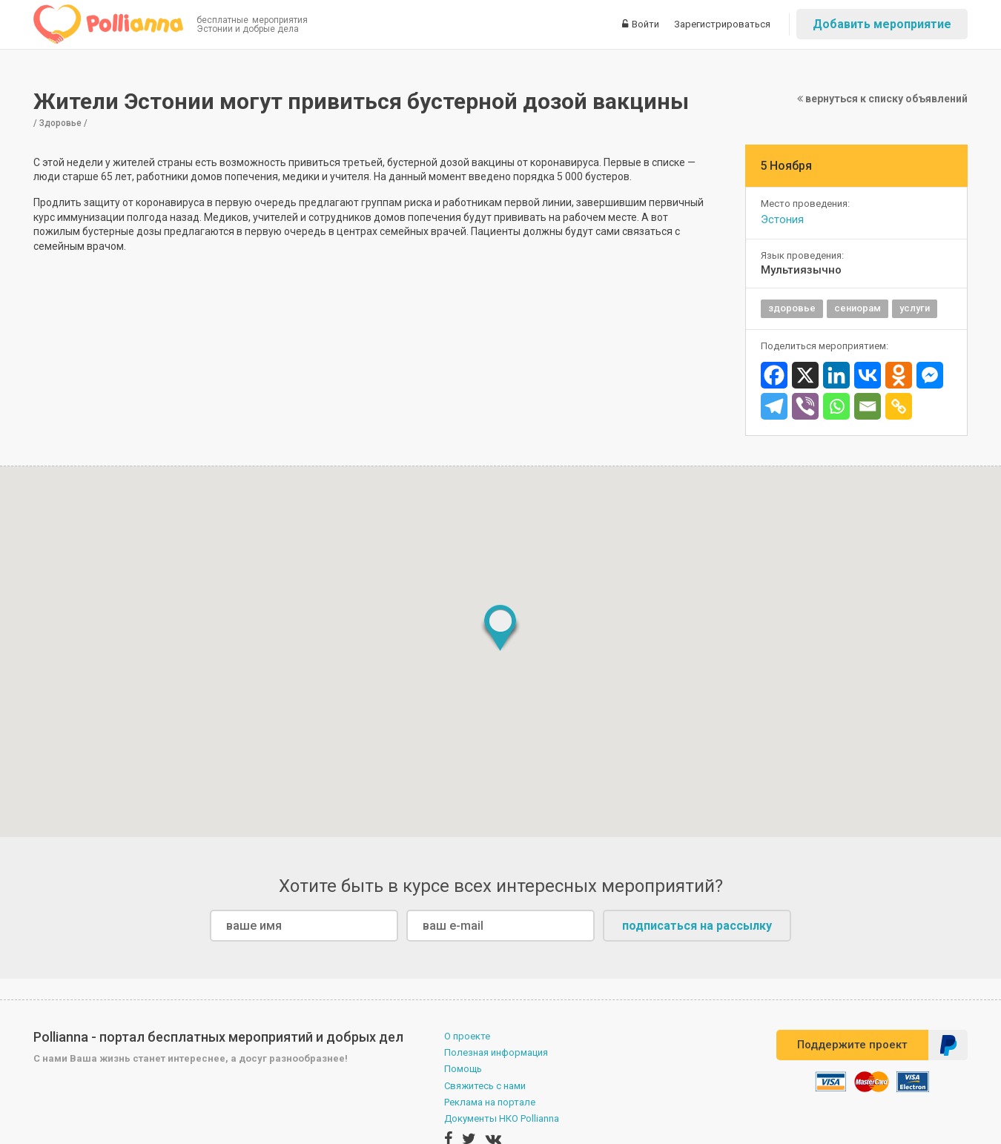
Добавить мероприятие (882, 24)
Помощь (463, 1068)
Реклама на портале (489, 1102)
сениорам (857, 308)
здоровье (792, 308)
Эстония (782, 219)
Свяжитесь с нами (485, 1085)
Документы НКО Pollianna (501, 1118)
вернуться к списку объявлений (882, 99)
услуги (914, 308)
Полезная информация (496, 1052)
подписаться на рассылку (697, 926)
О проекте (467, 1036)
